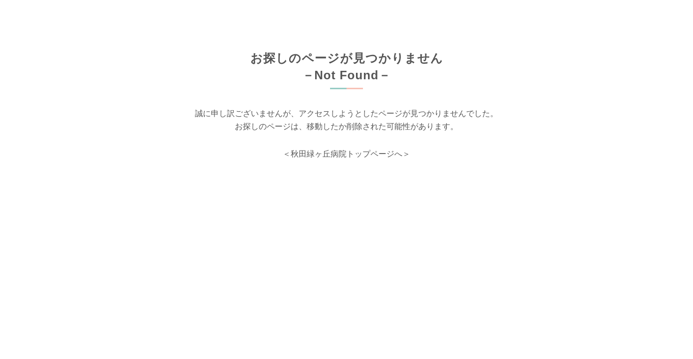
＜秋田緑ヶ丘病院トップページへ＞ (346, 154)
